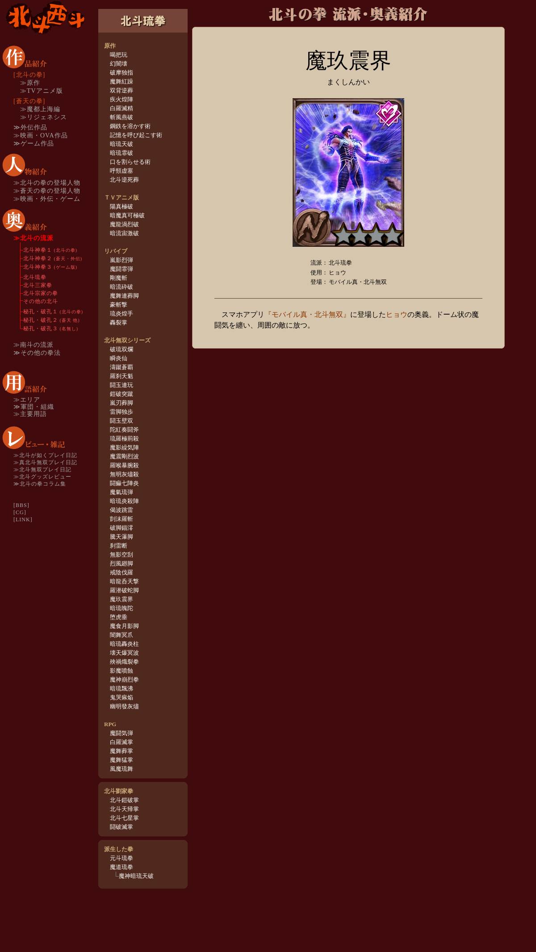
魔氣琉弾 (121, 492)
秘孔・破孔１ (53, 311)
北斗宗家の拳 (40, 293)
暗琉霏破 (121, 153)
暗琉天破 (121, 144)
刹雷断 (118, 545)
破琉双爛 (121, 349)
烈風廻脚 (121, 563)
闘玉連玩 (121, 385)
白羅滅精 (121, 108)
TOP (44, 17)
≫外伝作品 (30, 127)
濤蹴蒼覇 (121, 367)
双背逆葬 (121, 90)
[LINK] (23, 519)
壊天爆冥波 (124, 652)
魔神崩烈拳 (124, 679)
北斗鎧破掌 (124, 800)
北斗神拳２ (52, 258)
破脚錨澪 (121, 527)
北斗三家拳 (37, 285)
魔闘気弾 (121, 733)
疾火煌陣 (121, 99)
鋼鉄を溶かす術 (130, 126)
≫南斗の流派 (33, 344)
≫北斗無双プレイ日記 (42, 469)
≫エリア (26, 399)
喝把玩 (118, 54)
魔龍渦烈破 (124, 224)
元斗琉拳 (121, 858)
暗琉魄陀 (121, 608)
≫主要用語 (30, 414)
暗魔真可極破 (127, 215)
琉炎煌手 (121, 313)
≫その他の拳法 (37, 352)
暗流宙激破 (124, 233)
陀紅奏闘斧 (124, 429)
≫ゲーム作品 (33, 143)
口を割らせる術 (130, 161)
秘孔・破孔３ (50, 328)
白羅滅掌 (121, 742)
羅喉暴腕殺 (124, 465)
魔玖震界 (121, 599)
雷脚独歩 (121, 411)
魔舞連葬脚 (124, 295)
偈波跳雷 (121, 510)
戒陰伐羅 (121, 572)
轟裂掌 (118, 322)
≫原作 (30, 82)
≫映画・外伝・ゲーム (46, 198)
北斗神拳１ (50, 250)
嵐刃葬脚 (121, 402)
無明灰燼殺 (124, 474)
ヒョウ (396, 314)
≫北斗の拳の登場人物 (46, 182)
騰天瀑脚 (121, 536)
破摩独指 (121, 72)
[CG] (19, 512)
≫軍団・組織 (33, 406)
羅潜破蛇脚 (124, 590)
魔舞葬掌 (121, 751)
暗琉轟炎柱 (124, 643)
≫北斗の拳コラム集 (39, 484)
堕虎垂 (118, 617)
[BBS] (21, 505)
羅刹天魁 (121, 376)
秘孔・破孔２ (51, 320)
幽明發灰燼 (124, 706)
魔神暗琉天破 (136, 876)
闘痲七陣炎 (124, 483)
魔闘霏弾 (121, 269)
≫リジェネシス (43, 117)
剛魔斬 (118, 277)
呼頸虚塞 (121, 170)
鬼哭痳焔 (121, 697)
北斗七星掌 (124, 818)
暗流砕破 (121, 286)
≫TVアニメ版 (41, 90)
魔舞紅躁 (121, 81)
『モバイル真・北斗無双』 (307, 314)
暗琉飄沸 (121, 688)
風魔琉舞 (121, 768)
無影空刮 (121, 554)
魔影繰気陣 (124, 447)
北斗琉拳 (34, 277)
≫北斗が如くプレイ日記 (45, 455)
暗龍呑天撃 (124, 581)
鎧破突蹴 (121, 394)
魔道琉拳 (121, 867)
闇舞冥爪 (121, 635)
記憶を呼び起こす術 (136, 135)
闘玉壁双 (121, 420)
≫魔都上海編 (40, 109)
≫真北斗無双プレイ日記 (45, 462)
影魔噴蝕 (121, 670)
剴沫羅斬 (121, 518)
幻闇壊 (118, 63)
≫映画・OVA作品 (40, 135)
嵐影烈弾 (121, 260)
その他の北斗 (40, 301)
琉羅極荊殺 (124, 438)
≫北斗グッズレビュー (42, 477)
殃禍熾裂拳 (124, 661)
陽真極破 (121, 206)
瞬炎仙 (118, 358)
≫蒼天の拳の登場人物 (46, 190)
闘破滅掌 (121, 826)
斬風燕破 (121, 117)
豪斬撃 (118, 304)
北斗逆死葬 (124, 179)
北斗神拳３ (50, 267)
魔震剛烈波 (124, 456)
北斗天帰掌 (124, 809)
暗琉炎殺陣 (124, 501)
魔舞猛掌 (121, 760)
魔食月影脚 (124, 626)
